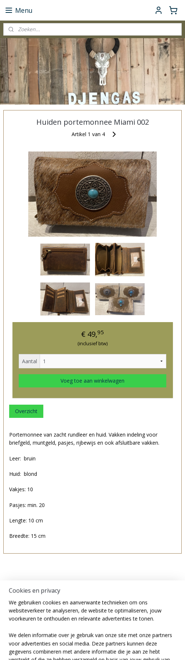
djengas (17, 622)
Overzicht (26, 411)
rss (126, 646)
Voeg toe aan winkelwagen (92, 380)
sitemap (111, 646)
